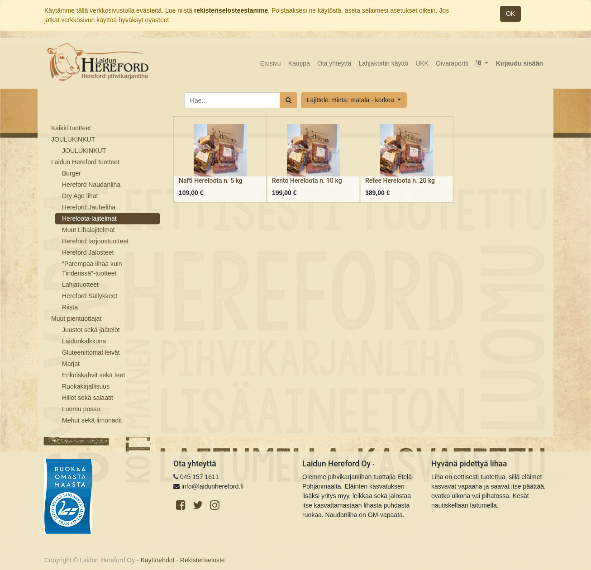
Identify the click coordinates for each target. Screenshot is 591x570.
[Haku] (288, 100)
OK (510, 13)
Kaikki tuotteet (71, 128)
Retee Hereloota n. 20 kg (400, 180)
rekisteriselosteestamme (231, 10)
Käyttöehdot (158, 560)
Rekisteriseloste (202, 560)
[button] (354, 100)
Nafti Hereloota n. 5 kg (211, 180)
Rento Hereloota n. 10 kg (307, 180)
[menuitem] (271, 63)
